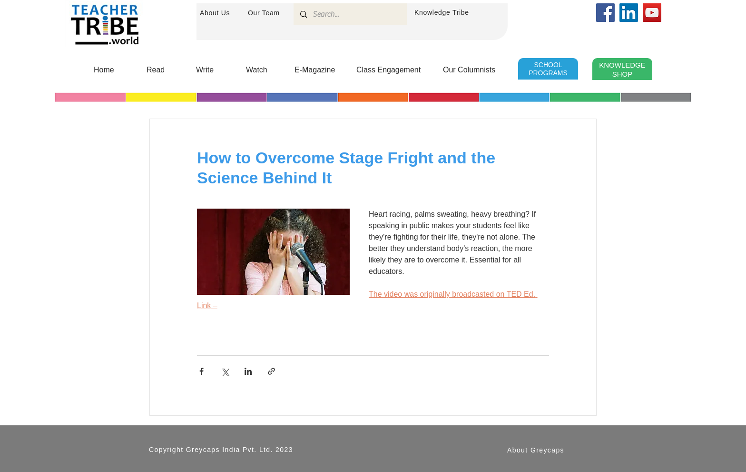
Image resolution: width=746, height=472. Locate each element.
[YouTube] (652, 12)
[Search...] (350, 14)
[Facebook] (605, 12)
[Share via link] (271, 371)
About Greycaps (535, 450)
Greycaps (203, 449)
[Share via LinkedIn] (248, 371)
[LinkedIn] (628, 12)
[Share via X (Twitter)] (224, 371)
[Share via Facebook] (201, 371)
